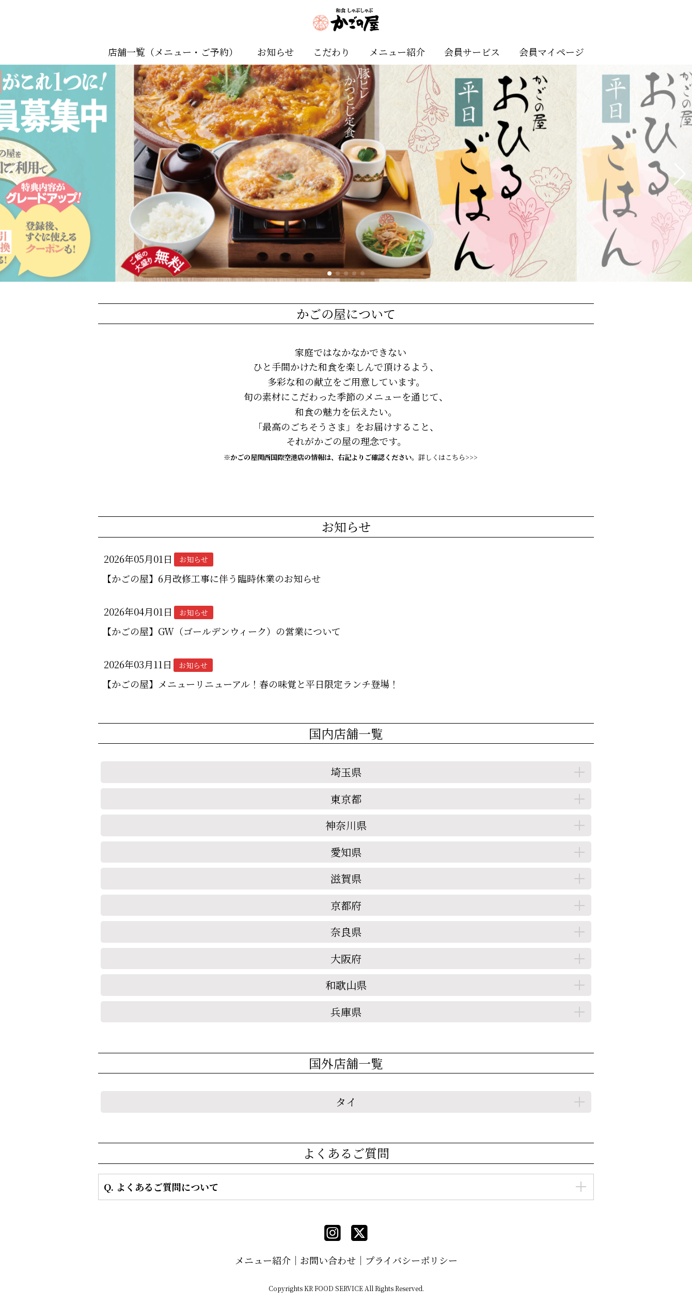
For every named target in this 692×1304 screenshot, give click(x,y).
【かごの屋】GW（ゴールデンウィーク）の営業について (221, 631)
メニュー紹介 (397, 51)
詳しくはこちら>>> (448, 457)
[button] (12, 174)
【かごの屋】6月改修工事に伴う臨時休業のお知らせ (211, 578)
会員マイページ (551, 51)
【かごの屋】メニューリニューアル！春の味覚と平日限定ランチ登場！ (250, 684)
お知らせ (275, 51)
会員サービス (472, 51)
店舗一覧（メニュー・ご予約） (173, 51)
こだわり (331, 51)
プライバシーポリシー (411, 1260)
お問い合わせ (328, 1260)
